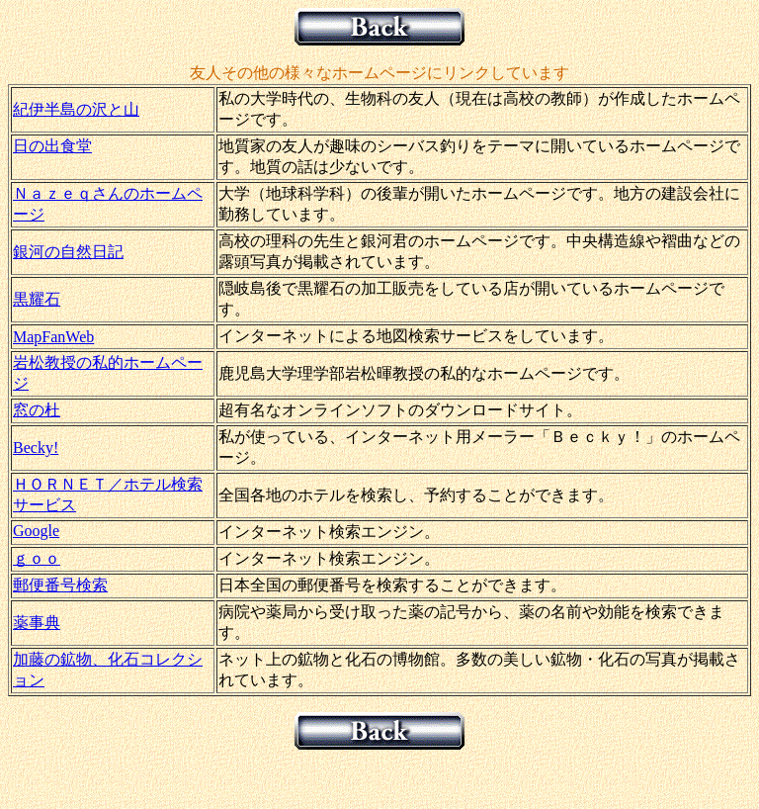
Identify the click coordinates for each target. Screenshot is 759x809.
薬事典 (36, 622)
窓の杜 (36, 410)
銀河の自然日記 (68, 251)
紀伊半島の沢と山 (76, 109)
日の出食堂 (52, 145)
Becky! (35, 447)
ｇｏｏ (36, 558)
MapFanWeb (53, 336)
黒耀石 (36, 299)
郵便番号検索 (60, 585)
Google (36, 530)
